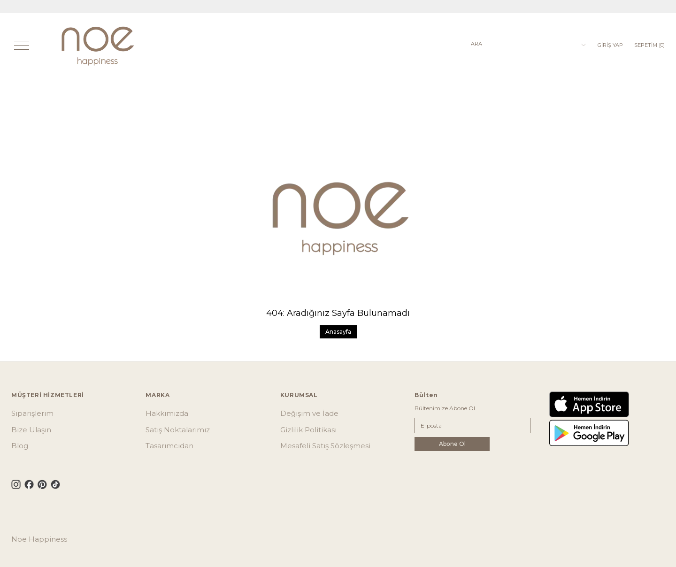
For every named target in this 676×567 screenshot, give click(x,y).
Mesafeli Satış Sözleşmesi (325, 445)
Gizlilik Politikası (308, 429)
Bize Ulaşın (31, 429)
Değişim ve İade (309, 413)
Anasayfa (338, 331)
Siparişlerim (32, 413)
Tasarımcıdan (169, 445)
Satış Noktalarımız (178, 429)
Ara (476, 43)
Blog (19, 445)
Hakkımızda (167, 413)
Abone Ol (452, 443)
